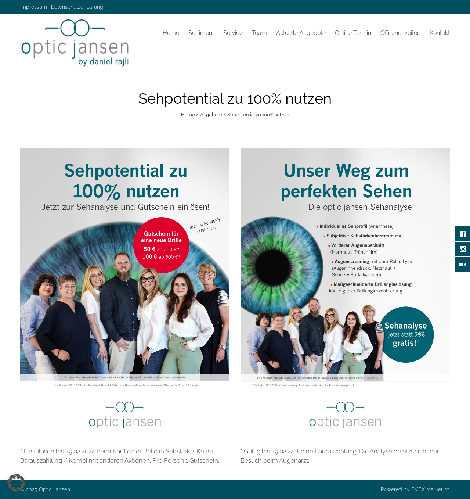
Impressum (33, 7)
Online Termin (353, 32)
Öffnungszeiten (400, 32)
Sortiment (201, 32)
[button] (16, 483)
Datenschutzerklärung (77, 7)
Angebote (211, 114)
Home (171, 32)
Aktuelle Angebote (301, 32)
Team (259, 32)
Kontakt (440, 32)
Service (233, 32)
